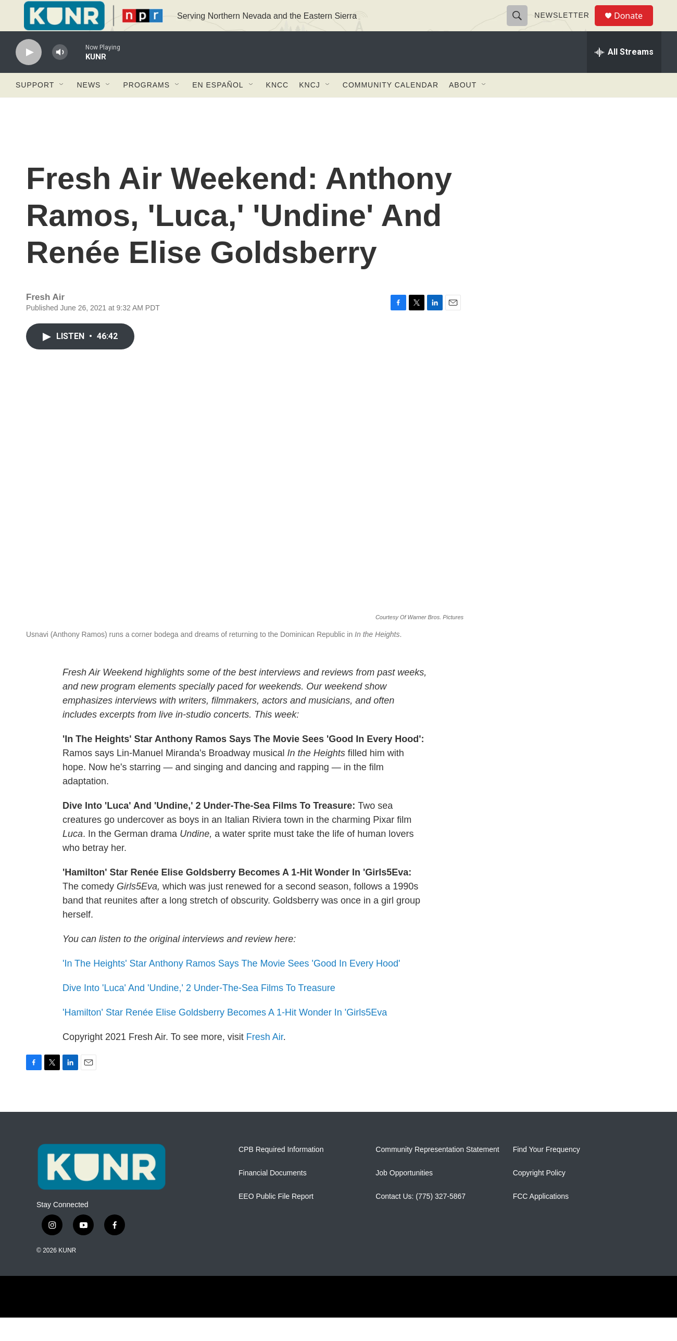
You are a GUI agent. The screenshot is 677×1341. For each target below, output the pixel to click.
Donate (635, 27)
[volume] (60, 75)
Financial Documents (273, 1196)
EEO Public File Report (276, 1220)
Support (35, 108)
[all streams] (624, 75)
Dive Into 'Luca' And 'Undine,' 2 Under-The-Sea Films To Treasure (198, 1011)
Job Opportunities (404, 1196)
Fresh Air (264, 1060)
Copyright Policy (539, 1196)
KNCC (277, 108)
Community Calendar (390, 108)
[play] (28, 76)
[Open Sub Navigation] (62, 108)
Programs (146, 108)
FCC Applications (541, 1220)
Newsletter (566, 27)
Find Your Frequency (546, 1173)
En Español (217, 108)
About (463, 108)
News (89, 108)
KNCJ (309, 108)
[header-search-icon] (521, 27)
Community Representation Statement (437, 1173)
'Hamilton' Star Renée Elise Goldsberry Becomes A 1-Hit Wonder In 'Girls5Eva (224, 1036)
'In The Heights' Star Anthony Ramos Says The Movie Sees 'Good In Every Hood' (231, 987)
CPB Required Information (281, 1173)
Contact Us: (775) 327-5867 (420, 1220)
